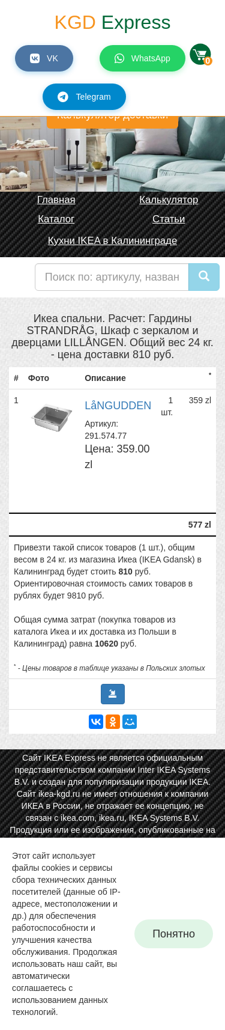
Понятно (173, 934)
